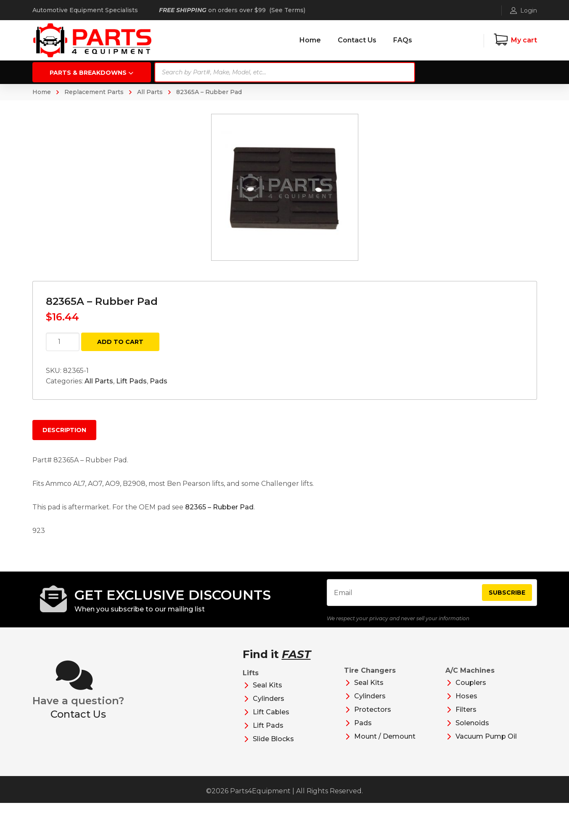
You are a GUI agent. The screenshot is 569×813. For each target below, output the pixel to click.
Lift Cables (271, 722)
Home (41, 92)
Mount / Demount (385, 746)
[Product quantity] (62, 342)
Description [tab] (64, 430)
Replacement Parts (94, 92)
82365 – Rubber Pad (219, 507)
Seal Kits (267, 695)
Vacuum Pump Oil (486, 746)
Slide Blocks (273, 749)
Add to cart (120, 342)
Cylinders (268, 709)
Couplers (470, 693)
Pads (158, 381)
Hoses (466, 706)
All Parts (150, 92)
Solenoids (472, 733)
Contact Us (78, 724)
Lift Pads (131, 381)
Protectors (372, 720)
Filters (465, 720)
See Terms (287, 10)
